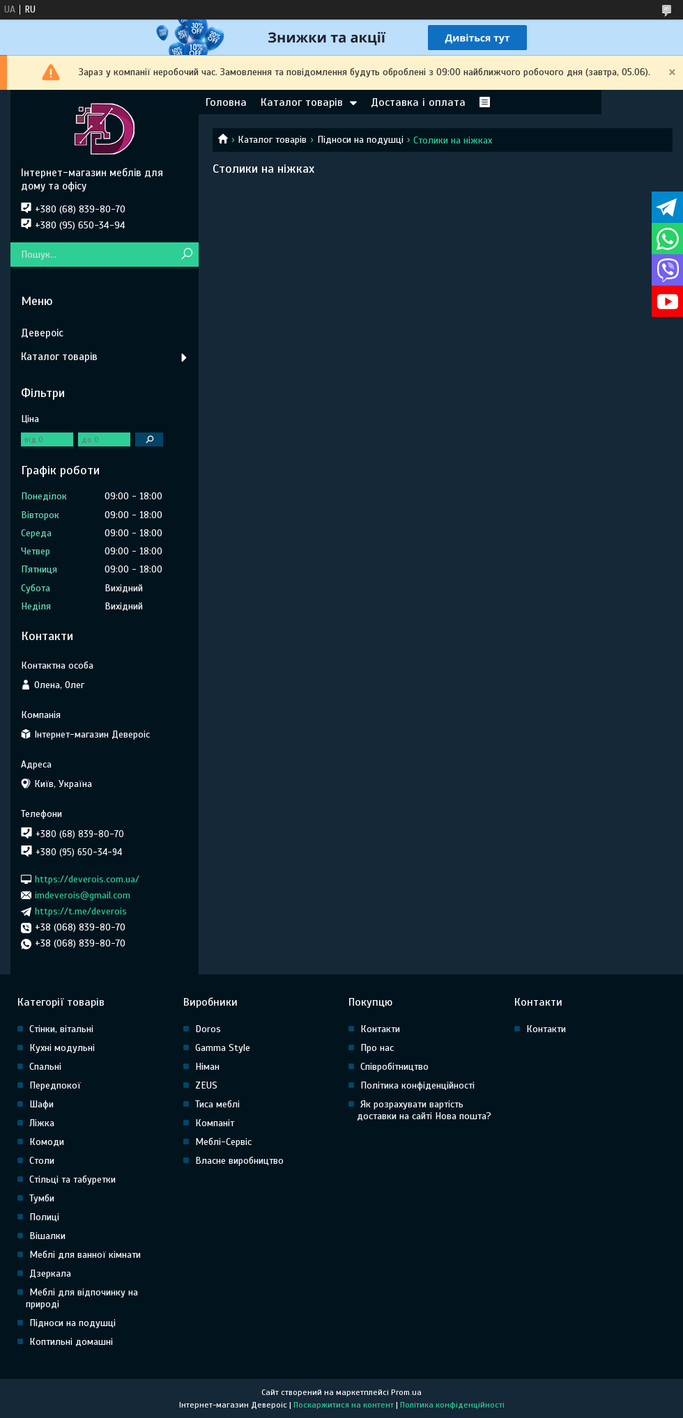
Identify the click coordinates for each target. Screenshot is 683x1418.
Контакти (380, 1029)
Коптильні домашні (71, 1342)
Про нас (377, 1048)
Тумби (41, 1198)
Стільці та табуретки (72, 1179)
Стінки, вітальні (61, 1029)
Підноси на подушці (360, 140)
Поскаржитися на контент (343, 1405)
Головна (226, 102)
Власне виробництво (239, 1161)
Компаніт (214, 1123)
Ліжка (41, 1123)
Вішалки (47, 1236)
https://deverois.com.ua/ (87, 879)
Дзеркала (50, 1273)
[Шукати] (186, 254)
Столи (41, 1161)
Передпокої (55, 1085)
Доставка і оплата (418, 102)
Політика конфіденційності (417, 1085)
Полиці (44, 1217)
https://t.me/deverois (81, 911)
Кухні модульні (62, 1048)
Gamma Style (222, 1048)
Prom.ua (406, 1392)
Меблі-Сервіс (223, 1142)
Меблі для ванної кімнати (85, 1255)
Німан (207, 1067)
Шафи (41, 1104)
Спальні (45, 1067)
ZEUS (206, 1085)
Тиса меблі (217, 1104)
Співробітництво (394, 1067)
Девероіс (42, 333)
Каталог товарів (302, 102)
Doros (208, 1029)
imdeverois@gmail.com (82, 895)
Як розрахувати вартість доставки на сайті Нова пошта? (424, 1110)
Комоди (46, 1142)
